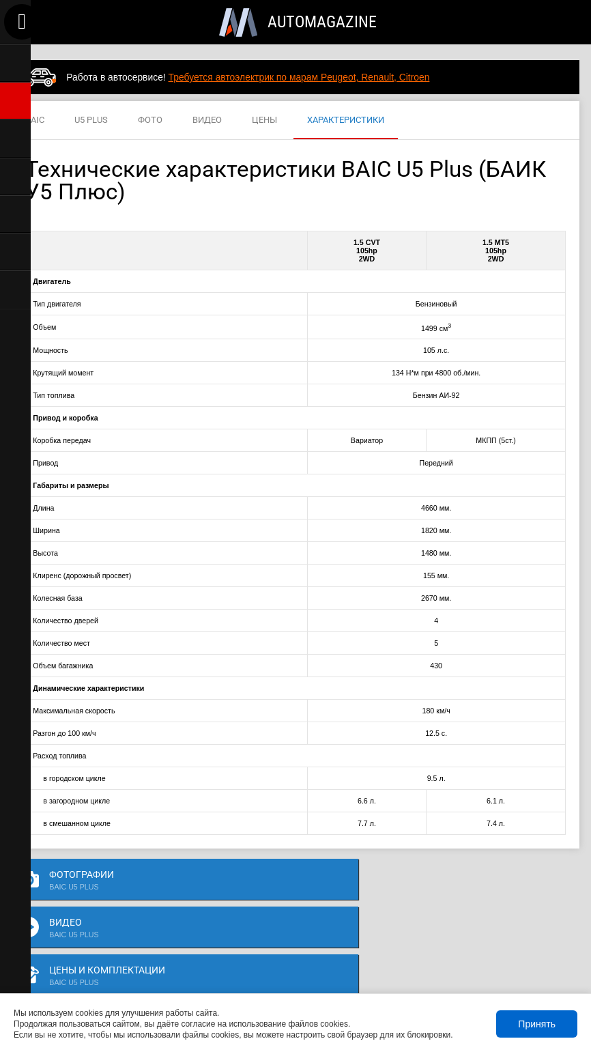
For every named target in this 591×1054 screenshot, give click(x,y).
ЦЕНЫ (264, 120)
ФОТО (150, 120)
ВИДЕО (207, 120)
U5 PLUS (91, 120)
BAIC (35, 120)
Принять (537, 1024)
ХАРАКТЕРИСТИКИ (345, 120)
